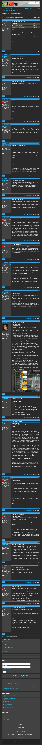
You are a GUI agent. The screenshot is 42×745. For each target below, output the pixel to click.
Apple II (13, 10)
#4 (39, 99)
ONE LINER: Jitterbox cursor (8, 707)
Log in (3, 17)
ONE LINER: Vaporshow (7, 704)
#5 (39, 124)
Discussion (8, 10)
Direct (17, 676)
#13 (39, 320)
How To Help (26, 8)
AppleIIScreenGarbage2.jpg (19, 27)
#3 (39, 79)
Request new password (8, 669)
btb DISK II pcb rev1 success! (9, 685)
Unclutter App (23, 676)
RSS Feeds (5, 717)
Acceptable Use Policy (7, 720)
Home (3, 8)
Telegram (6, 650)
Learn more (4, 651)
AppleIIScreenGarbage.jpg (18, 25)
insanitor (4, 586)
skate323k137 (6, 180)
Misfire (6, 647)
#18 (39, 542)
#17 (39, 512)
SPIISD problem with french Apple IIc (11, 688)
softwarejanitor (6, 81)
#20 (39, 584)
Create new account (8, 668)
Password (4, 665)
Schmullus (5, 21)
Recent (11, 8)
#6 (39, 143)
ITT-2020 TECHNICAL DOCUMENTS (11, 683)
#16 (39, 477)
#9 (39, 217)
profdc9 (4, 56)
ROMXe (30, 463)
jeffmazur (5, 126)
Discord (6, 645)
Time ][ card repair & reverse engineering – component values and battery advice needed (21, 686)
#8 (39, 197)
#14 (39, 396)
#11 (39, 262)
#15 (39, 420)
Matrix (6, 644)
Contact (38, 8)
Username (4, 662)
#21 (39, 605)
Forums (7, 8)
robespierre (5, 245)
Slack (6, 648)
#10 (39, 243)
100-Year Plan (33, 8)
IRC (5, 643)
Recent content (6, 656)
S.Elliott (4, 322)
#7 (39, 178)
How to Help (21, 737)
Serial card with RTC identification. (10, 681)
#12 (39, 290)
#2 (39, 54)
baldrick (4, 607)
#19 (39, 565)
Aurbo (4, 702)
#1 (39, 19)
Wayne (4, 567)
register (7, 17)
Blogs (4, 714)
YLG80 (4, 696)
